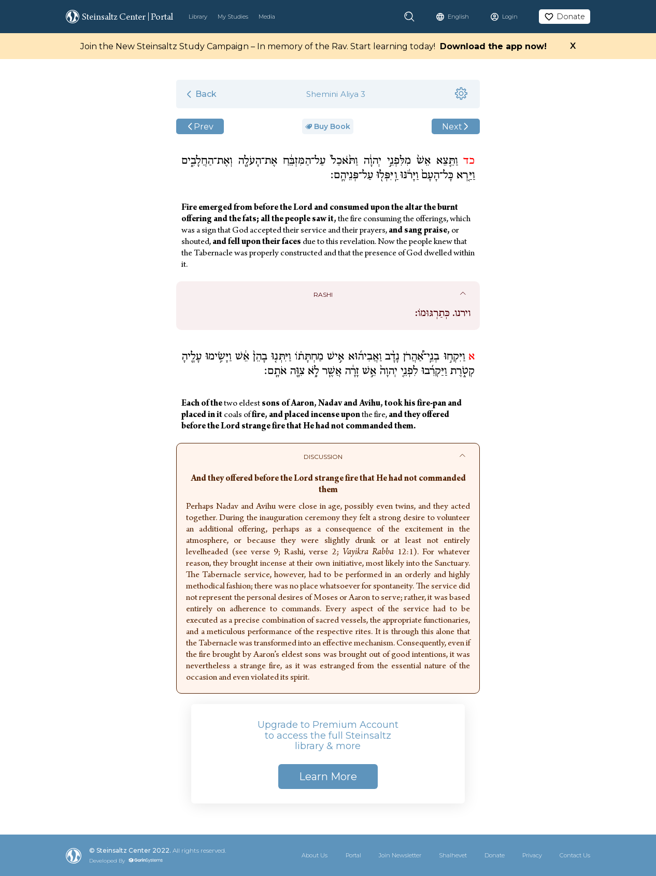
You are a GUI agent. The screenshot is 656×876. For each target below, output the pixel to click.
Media (267, 16)
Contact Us (575, 855)
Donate (494, 855)
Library (198, 16)
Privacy (532, 855)
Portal (353, 855)
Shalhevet (453, 855)
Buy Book (327, 126)
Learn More (328, 776)
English (458, 16)
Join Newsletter (400, 855)
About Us (314, 855)
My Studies (233, 16)
